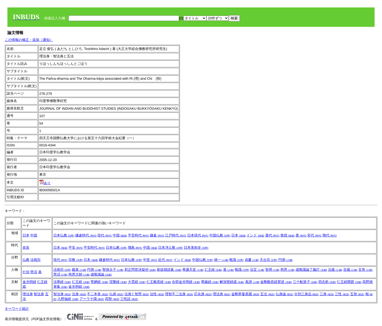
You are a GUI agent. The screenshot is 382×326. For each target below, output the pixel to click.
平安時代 (138, 235)
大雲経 (137, 282)
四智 (112, 299)
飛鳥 (135, 247)
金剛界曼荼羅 (245, 294)
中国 (33, 235)
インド (255, 235)
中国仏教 (220, 235)
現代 (104, 235)
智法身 (39, 294)
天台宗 (268, 260)
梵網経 (99, 282)
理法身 (28, 294)
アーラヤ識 (92, 299)
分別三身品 (306, 294)
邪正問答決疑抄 (140, 270)
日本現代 (198, 235)
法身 (79, 294)
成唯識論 (101, 274)
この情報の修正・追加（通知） (29, 40)
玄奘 (365, 270)
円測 (285, 260)
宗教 (75, 260)
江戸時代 (175, 235)
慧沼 (33, 272)
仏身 (116, 294)
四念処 (327, 282)
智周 (272, 270)
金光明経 (29, 282)
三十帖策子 (305, 282)
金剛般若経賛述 (276, 282)
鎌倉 (157, 235)
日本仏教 (64, 235)
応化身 (203, 294)
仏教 (26, 260)
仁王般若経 (158, 282)
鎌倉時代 (86, 235)
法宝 (257, 270)
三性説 (129, 299)
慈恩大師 (79, 274)
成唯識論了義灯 (311, 270)
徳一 (221, 260)
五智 (357, 294)
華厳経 (210, 282)
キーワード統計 (17, 309)
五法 (267, 294)
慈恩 (287, 270)
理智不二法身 (179, 294)
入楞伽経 (68, 299)
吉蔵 (350, 270)
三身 (327, 294)
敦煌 (287, 235)
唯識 (236, 260)
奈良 (26, 247)
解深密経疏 (232, 282)
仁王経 (213, 270)
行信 (26, 272)
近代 (165, 260)
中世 (150, 260)
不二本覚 (97, 294)
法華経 (62, 282)
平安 (75, 247)
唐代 (272, 235)
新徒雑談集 (169, 270)
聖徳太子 (113, 270)
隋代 (330, 235)
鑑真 (79, 270)
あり (45, 183)
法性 (157, 294)
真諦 (252, 282)
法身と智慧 (136, 294)
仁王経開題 (349, 282)
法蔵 (335, 270)
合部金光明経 (186, 282)
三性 (342, 294)
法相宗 (35, 260)
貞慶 (252, 260)
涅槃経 (118, 282)
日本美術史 (196, 247)
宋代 (314, 235)
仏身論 (284, 294)
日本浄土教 (170, 247)
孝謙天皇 (192, 270)
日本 (26, 235)
